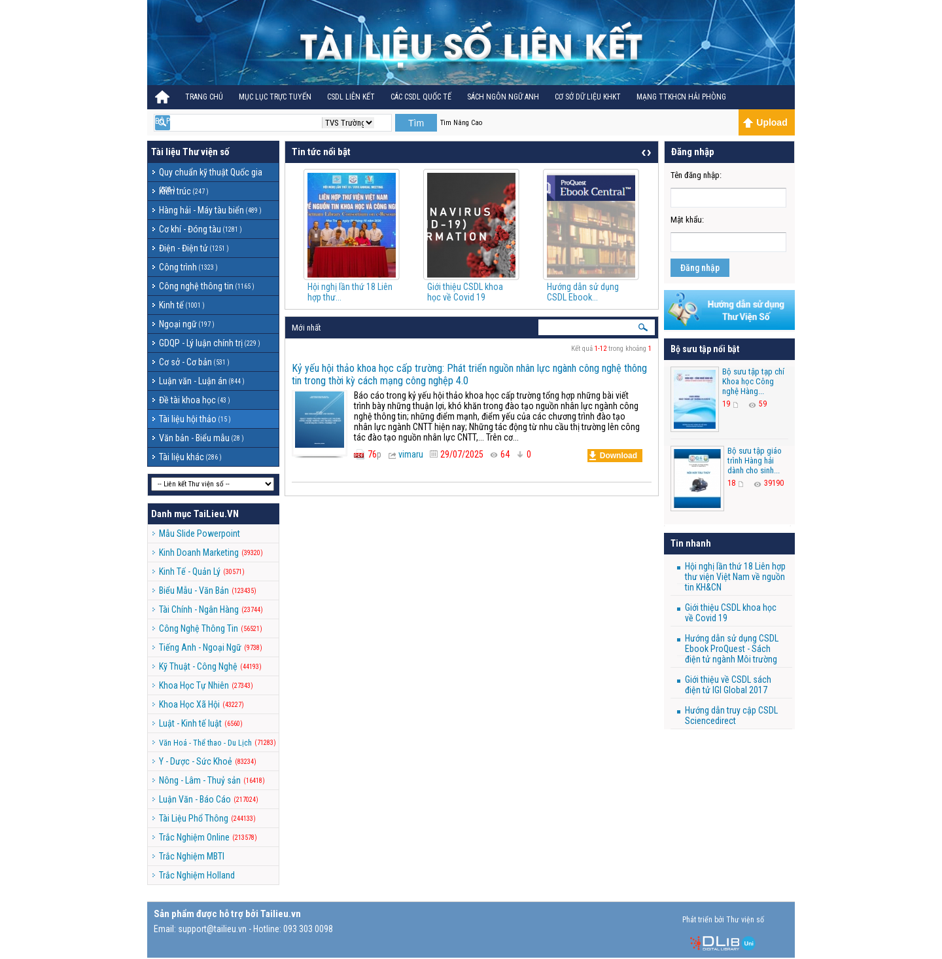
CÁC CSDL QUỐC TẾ (421, 96)
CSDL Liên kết (351, 96)
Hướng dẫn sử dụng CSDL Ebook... (583, 291)
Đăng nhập (700, 267)
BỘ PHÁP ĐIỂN (178, 121)
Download (613, 455)
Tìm (416, 123)
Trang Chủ (204, 96)
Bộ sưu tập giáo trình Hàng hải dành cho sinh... (754, 460)
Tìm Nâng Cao (461, 122)
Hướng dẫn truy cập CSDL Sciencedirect (731, 715)
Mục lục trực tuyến (275, 96)
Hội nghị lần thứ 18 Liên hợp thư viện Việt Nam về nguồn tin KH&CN (735, 576)
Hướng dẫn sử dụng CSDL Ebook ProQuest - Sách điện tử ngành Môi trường (731, 648)
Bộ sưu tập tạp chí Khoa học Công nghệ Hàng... (753, 381)
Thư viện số (206, 152)
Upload (765, 122)
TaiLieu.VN (216, 514)
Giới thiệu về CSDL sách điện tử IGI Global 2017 (728, 684)
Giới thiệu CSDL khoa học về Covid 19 (465, 291)
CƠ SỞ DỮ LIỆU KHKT (588, 96)
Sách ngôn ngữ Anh (503, 96)
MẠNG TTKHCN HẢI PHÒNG (681, 96)
